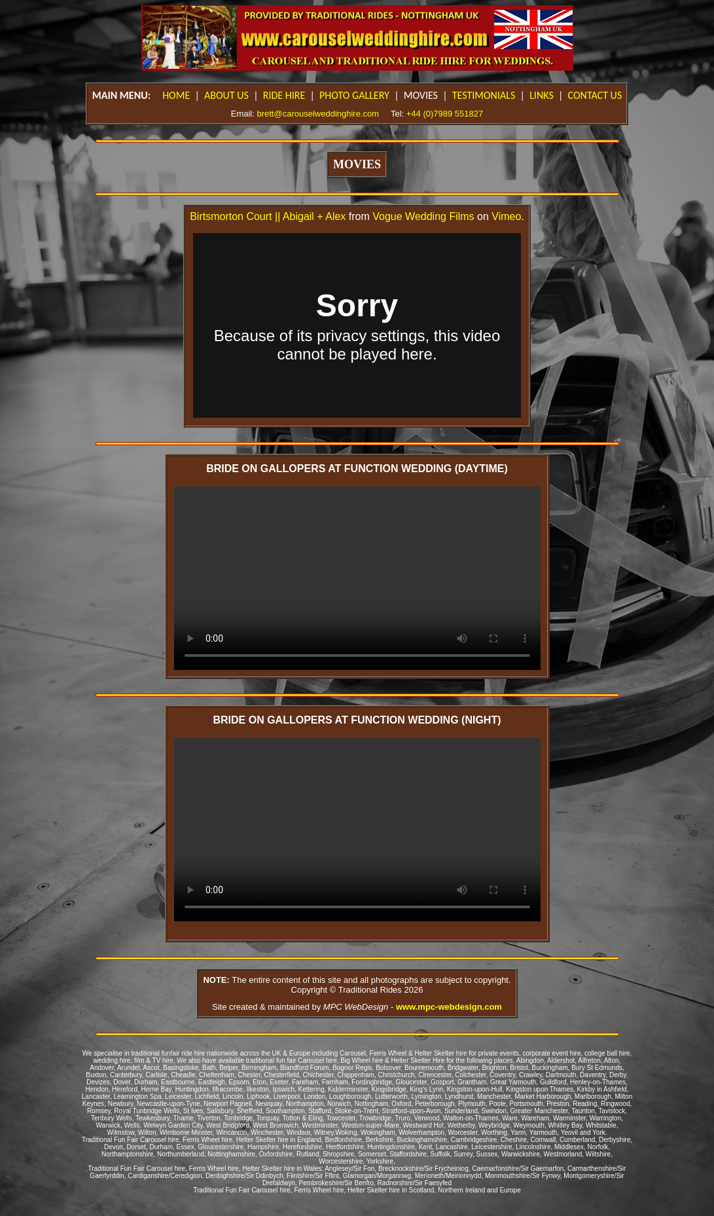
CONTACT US (595, 95)
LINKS (541, 95)
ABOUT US (226, 95)
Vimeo (506, 216)
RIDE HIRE (284, 95)
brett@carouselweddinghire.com (318, 114)
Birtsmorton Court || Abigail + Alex (268, 216)
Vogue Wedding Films (423, 216)
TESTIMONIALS (484, 95)
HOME (176, 95)
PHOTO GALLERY (354, 95)
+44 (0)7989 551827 (444, 114)
